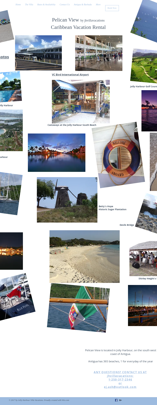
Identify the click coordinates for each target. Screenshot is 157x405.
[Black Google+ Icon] (120, 400)
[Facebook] (116, 400)
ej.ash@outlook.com (120, 387)
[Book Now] (112, 8)
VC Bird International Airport (70, 74)
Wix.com (65, 400)
